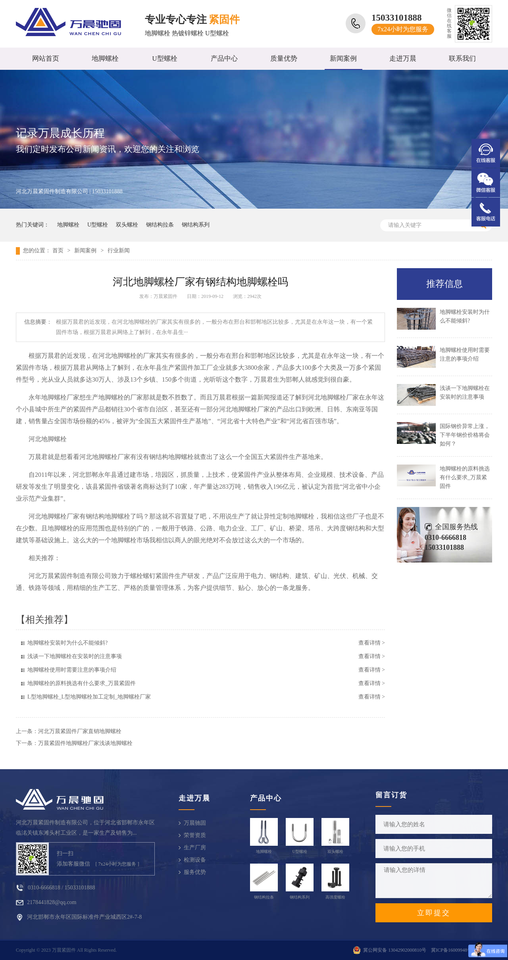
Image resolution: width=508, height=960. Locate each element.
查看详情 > (371, 643)
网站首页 (45, 58)
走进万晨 (402, 58)
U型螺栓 (164, 58)
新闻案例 (343, 58)
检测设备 (195, 860)
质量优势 (283, 58)
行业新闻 (119, 250)
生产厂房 (195, 848)
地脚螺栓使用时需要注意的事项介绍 (71, 670)
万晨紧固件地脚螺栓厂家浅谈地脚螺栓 (85, 743)
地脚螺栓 (105, 58)
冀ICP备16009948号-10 (454, 950)
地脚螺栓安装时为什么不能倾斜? (67, 643)
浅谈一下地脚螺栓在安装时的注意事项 (74, 656)
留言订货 (391, 795)
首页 (58, 250)
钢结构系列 (196, 225)
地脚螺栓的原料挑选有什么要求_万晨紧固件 (81, 683)
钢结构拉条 (160, 225)
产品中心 (224, 58)
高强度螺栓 (335, 897)
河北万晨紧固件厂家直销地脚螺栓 (79, 731)
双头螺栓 (127, 225)
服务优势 (195, 872)
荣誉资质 (195, 835)
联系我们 (462, 58)
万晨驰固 (195, 823)
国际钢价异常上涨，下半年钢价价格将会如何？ (465, 435)
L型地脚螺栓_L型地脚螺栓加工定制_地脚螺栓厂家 (89, 697)
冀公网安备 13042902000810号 (394, 950)
